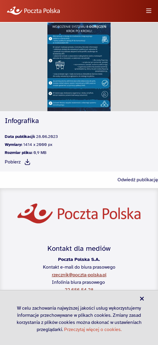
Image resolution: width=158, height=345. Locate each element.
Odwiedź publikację (137, 180)
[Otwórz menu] (148, 11)
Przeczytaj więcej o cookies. (93, 330)
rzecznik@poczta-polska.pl (79, 275)
